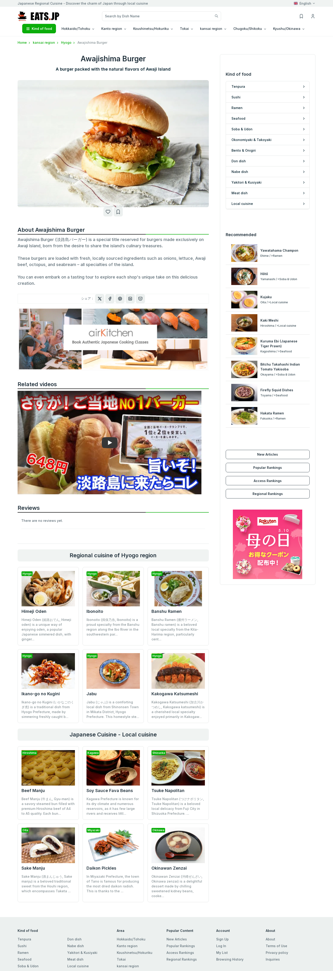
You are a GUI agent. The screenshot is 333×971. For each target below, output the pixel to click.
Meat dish (75, 959)
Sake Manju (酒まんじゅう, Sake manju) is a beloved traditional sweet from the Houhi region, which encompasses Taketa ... (47, 883)
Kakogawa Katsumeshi (174, 693)
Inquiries (273, 959)
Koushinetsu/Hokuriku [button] (151, 29)
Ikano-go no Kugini (41, 693)
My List (222, 953)
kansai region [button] (211, 29)
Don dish (74, 939)
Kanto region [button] (111, 29)
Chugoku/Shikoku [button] (247, 29)
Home (24, 42)
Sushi (22, 946)
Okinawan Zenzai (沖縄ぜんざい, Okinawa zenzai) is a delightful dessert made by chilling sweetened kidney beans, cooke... (176, 886)
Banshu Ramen (166, 611)
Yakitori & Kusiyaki (82, 953)
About (270, 939)
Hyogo (68, 42)
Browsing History (230, 959)
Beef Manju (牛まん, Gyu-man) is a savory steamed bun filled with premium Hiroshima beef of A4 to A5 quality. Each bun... (48, 806)
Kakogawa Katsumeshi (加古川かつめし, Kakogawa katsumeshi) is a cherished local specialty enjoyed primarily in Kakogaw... (178, 709)
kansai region (46, 42)
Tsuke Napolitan (168, 790)
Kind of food (39, 29)
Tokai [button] (184, 29)
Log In (221, 946)
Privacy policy (277, 953)
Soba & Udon (28, 966)
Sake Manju (33, 868)
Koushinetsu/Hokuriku (134, 953)
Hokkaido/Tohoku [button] (76, 29)
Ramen (23, 953)
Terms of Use (276, 946)
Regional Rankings (268, 494)
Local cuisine (78, 966)
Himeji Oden (34, 611)
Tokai (121, 959)
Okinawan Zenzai (169, 868)
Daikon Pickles (101, 868)
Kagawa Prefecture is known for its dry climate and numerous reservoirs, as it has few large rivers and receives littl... (112, 806)
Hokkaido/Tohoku (131, 939)
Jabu (91, 693)
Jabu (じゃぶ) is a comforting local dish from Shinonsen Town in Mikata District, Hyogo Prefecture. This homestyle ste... (112, 709)
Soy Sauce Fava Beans (109, 790)
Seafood (24, 959)
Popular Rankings (267, 468)
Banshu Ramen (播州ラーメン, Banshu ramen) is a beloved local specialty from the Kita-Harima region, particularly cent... (174, 629)
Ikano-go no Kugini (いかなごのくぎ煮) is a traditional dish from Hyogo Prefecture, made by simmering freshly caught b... (48, 709)
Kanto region (127, 946)
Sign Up (222, 939)
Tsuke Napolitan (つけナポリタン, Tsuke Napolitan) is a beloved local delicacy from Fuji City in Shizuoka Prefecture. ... (177, 806)
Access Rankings (268, 481)
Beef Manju (33, 790)
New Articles (267, 454)
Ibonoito (94, 611)
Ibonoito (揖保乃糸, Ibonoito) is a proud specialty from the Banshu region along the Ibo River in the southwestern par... (112, 627)
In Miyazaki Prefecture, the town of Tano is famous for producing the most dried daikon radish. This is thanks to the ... (112, 883)
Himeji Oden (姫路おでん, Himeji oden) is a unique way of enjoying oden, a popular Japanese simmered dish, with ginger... (46, 629)
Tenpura (24, 939)
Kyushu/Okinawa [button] (286, 29)
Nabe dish (75, 946)
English (302, 3)
